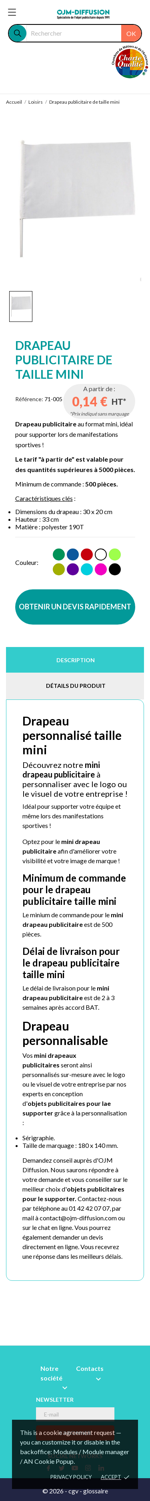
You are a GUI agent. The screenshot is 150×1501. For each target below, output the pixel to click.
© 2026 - (55, 1491)
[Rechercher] (83, 33)
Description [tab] (75, 660)
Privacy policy (71, 1477)
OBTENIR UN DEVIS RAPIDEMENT (75, 606)
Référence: (29, 399)
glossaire (95, 1491)
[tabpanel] (75, 199)
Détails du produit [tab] (76, 685)
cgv (73, 1491)
